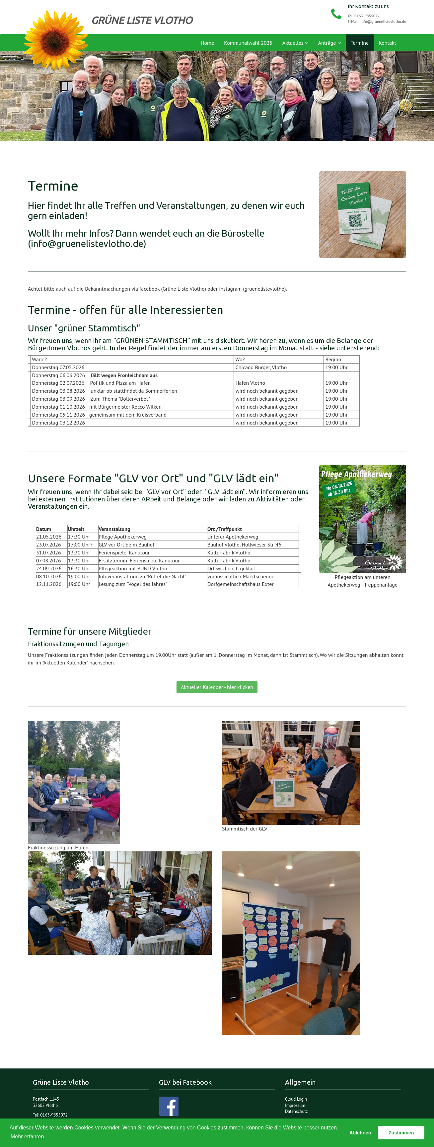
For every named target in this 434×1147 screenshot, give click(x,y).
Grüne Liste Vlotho (56, 41)
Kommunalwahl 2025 (248, 42)
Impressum (295, 1105)
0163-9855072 (367, 15)
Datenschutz (296, 1111)
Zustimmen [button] (401, 1132)
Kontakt (387, 42)
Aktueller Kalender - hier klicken (217, 687)
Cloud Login (296, 1099)
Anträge (329, 42)
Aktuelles (295, 42)
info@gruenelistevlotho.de (383, 21)
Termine (360, 42)
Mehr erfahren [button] (27, 1136)
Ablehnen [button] (360, 1132)
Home (207, 42)
